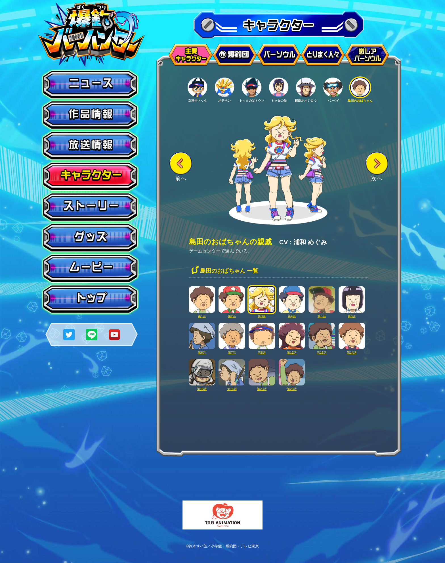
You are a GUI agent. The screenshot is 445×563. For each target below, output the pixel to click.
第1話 (202, 314)
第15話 (202, 387)
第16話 (232, 387)
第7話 (232, 350)
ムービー (90, 268)
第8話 (262, 350)
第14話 (352, 350)
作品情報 (90, 115)
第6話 (352, 314)
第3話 (262, 314)
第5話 (321, 314)
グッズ (90, 238)
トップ (90, 299)
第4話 (292, 314)
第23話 (292, 387)
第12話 (292, 350)
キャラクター (90, 176)
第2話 (232, 314)
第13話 (321, 350)
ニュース (90, 84)
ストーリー (90, 207)
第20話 (262, 387)
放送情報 (90, 146)
